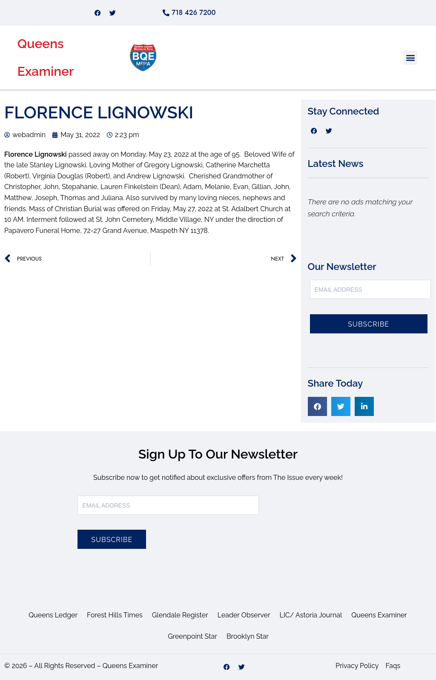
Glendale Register (180, 615)
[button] (410, 58)
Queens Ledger (53, 615)
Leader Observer (244, 615)
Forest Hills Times (115, 615)
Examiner (45, 71)
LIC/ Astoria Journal (311, 615)
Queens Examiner (379, 615)
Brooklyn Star (248, 636)
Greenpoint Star (192, 636)
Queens (40, 43)
